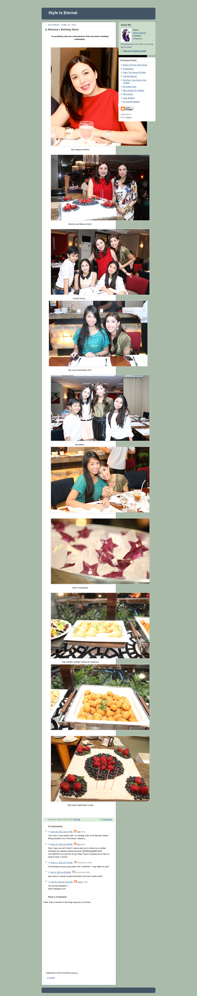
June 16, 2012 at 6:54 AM (61, 844)
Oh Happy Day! (129, 87)
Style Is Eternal (62, 12)
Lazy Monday (129, 98)
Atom (74, 973)
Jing (78, 832)
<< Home (51, 978)
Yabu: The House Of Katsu (134, 72)
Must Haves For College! (133, 90)
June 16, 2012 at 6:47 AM (61, 832)
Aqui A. (80, 882)
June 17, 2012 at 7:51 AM (61, 863)
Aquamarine (128, 69)
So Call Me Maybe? (131, 102)
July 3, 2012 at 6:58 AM (60, 872)
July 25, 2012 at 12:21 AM (61, 882)
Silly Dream (128, 94)
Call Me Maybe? (130, 76)
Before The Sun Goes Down (135, 65)
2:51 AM (76, 819)
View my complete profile (134, 51)
